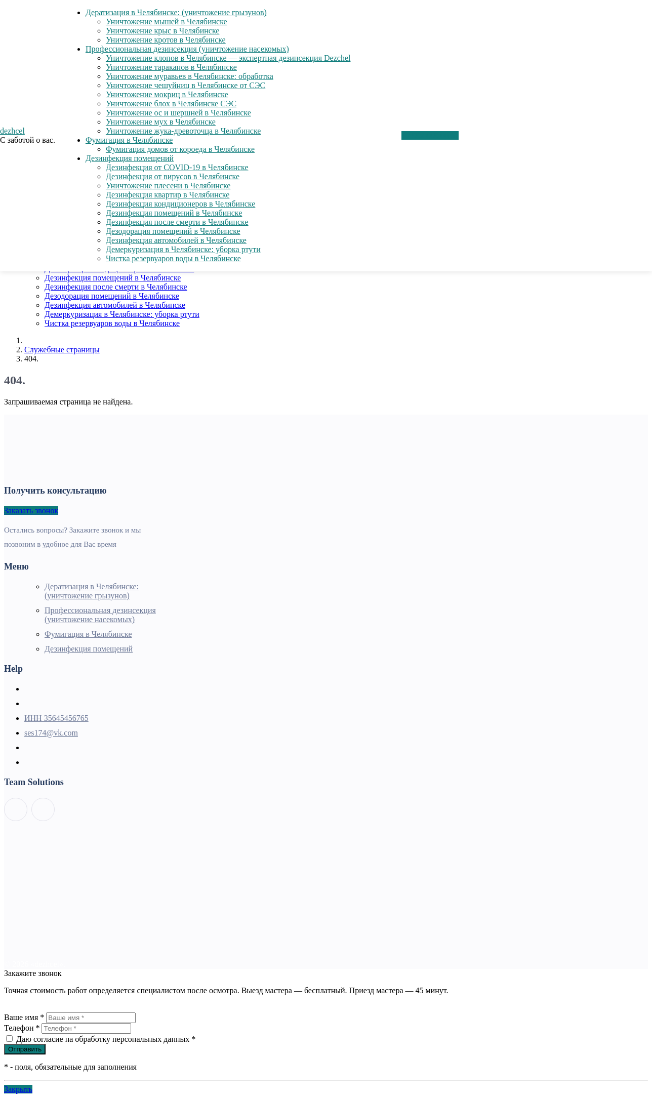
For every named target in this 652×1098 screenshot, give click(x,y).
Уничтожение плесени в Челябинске (168, 185)
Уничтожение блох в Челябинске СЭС (171, 103)
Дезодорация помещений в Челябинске (112, 296)
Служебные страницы (62, 349)
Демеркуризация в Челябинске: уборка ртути (122, 314)
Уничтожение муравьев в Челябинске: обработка (189, 76)
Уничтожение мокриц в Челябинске (167, 94)
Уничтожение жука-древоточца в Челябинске (183, 131)
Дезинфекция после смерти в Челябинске (116, 286)
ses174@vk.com (51, 732)
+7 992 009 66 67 (430, 135)
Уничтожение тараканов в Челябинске (171, 67)
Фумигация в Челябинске (129, 140)
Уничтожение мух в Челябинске (161, 121)
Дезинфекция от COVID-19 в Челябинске (177, 167)
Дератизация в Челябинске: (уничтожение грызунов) (176, 12)
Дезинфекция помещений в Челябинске (113, 277)
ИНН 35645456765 (56, 718)
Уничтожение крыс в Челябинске (163, 30)
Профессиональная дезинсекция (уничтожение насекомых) (187, 49)
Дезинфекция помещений (130, 158)
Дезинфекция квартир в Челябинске (167, 194)
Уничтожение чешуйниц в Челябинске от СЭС (185, 85)
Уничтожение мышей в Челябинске (166, 21)
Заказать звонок (31, 510)
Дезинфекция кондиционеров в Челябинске (180, 203)
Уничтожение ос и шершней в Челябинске (178, 112)
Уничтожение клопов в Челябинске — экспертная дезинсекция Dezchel (228, 58)
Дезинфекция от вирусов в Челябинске (172, 176)
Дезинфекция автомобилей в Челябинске (115, 305)
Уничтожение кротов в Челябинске (166, 39)
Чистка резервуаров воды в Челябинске (112, 323)
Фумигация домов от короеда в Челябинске (180, 149)
